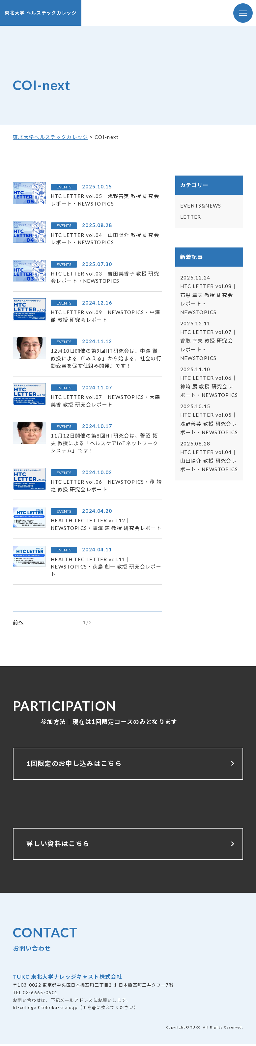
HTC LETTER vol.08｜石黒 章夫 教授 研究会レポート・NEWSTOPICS (208, 295)
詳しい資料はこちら (132, 846)
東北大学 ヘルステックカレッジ (41, 13)
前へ (18, 623)
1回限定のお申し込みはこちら (132, 764)
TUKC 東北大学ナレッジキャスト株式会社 (67, 979)
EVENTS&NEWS (200, 206)
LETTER (190, 217)
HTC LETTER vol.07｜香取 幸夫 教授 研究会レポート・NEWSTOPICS (208, 341)
